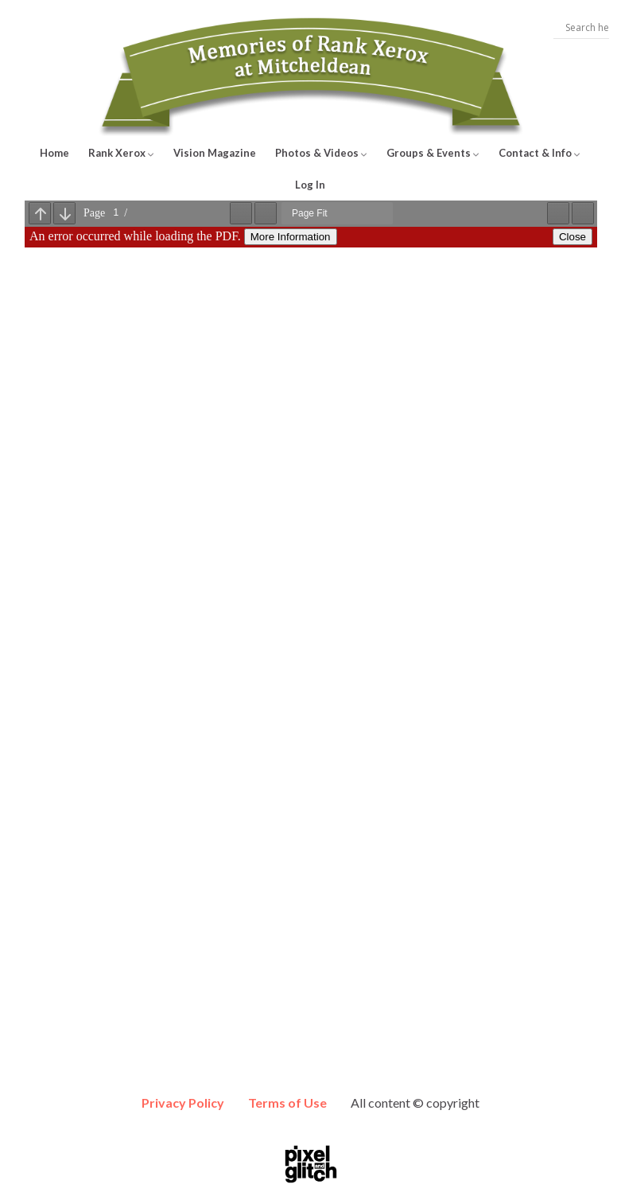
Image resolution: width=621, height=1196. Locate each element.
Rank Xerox (121, 152)
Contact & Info (539, 152)
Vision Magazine (214, 152)
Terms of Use (287, 1102)
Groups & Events (432, 152)
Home (54, 152)
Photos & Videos (321, 152)
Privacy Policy (183, 1102)
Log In (310, 184)
